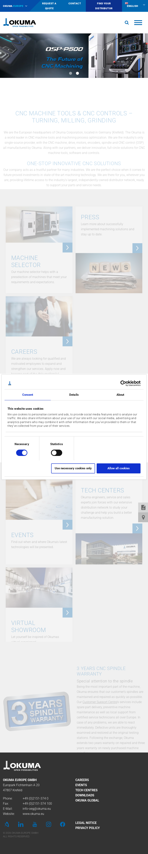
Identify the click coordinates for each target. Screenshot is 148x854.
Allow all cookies (118, 468)
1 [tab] (70, 73)
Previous (8, 53)
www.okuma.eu (33, 814)
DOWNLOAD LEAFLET (76, 519)
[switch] (53, 452)
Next (140, 53)
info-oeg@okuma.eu (37, 809)
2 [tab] (77, 73)
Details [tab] (74, 395)
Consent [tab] (27, 395)
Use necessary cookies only (73, 468)
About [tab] (120, 395)
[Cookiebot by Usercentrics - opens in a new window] (123, 383)
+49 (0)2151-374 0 (35, 798)
